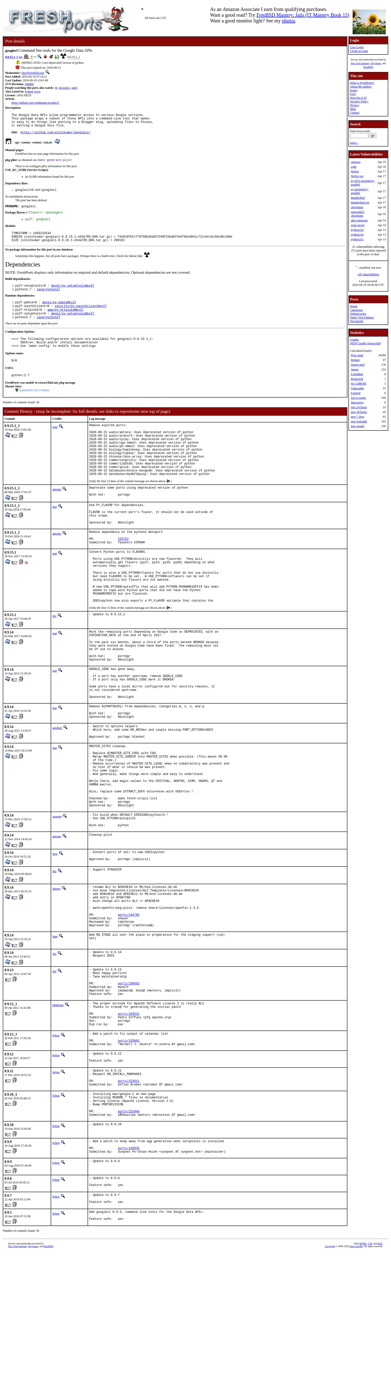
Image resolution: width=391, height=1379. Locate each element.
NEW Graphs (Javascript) (365, 343)
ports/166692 (128, 1081)
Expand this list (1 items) (34, 407)
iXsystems (376, 63)
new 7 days (357, 416)
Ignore (355, 369)
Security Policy (359, 101)
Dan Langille (356, 1373)
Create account (359, 51)
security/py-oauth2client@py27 (81, 317)
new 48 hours (359, 412)
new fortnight (359, 421)
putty (75, 88)
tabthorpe (58, 1105)
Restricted (357, 379)
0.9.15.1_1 (11, 57)
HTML (363, 1370)
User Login (357, 47)
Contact (354, 112)
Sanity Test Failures (362, 317)
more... (354, 143)
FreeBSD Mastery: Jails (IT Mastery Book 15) (303, 15)
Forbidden (357, 374)
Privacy (354, 105)
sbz (54, 664)
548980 (29, 84)
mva (55, 937)
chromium (357, 207)
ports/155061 (128, 1148)
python (29, 91)
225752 (123, 575)
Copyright (330, 1373)
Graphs (354, 339)
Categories (356, 310)
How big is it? (358, 98)
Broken (355, 360)
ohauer (56, 973)
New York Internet (360, 63)
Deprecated (358, 364)
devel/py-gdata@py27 (59, 313)
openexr (356, 162)
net (20, 57)
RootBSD (368, 67)
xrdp (353, 166)
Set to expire (358, 398)
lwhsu (56, 1140)
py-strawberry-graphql (360, 191)
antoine (56, 517)
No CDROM (358, 383)
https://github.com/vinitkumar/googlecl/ (35, 102)
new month (357, 426)
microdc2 (64, 88)
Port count (357, 355)
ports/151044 (128, 1229)
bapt (55, 1030)
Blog (353, 109)
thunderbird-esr (360, 202)
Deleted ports (358, 313)
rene (55, 444)
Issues (353, 90)
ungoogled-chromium (358, 213)
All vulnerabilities (368, 274)
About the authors (361, 86)
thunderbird (358, 198)
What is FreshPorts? (362, 83)
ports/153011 (128, 1194)
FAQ (353, 94)
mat (54, 536)
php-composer (359, 220)
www (37, 91)
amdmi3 (57, 792)
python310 (357, 230)
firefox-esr (357, 176)
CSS (370, 1370)
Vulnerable (357, 388)
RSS (380, 1370)
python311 (357, 239)
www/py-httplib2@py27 (66, 322)
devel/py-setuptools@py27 (72, 296)
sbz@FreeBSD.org (32, 73)
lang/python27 (48, 300)
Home (353, 306)
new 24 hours (359, 407)
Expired (355, 393)
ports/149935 (128, 1269)
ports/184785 (128, 1006)
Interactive (357, 402)
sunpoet (57, 897)
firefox (355, 171)
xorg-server (358, 225)
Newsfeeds (356, 321)
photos (288, 20)
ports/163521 (128, 1117)
